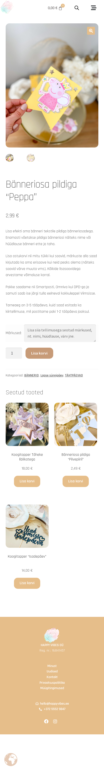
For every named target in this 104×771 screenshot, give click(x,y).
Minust (52, 666)
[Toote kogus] (14, 353)
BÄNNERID (31, 375)
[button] (93, 8)
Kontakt (52, 677)
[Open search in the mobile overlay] (77, 8)
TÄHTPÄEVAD (74, 375)
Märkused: (14, 333)
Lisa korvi (39, 353)
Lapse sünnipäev (51, 375)
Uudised (52, 671)
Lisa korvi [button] (27, 481)
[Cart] (55, 8)
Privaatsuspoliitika (52, 683)
